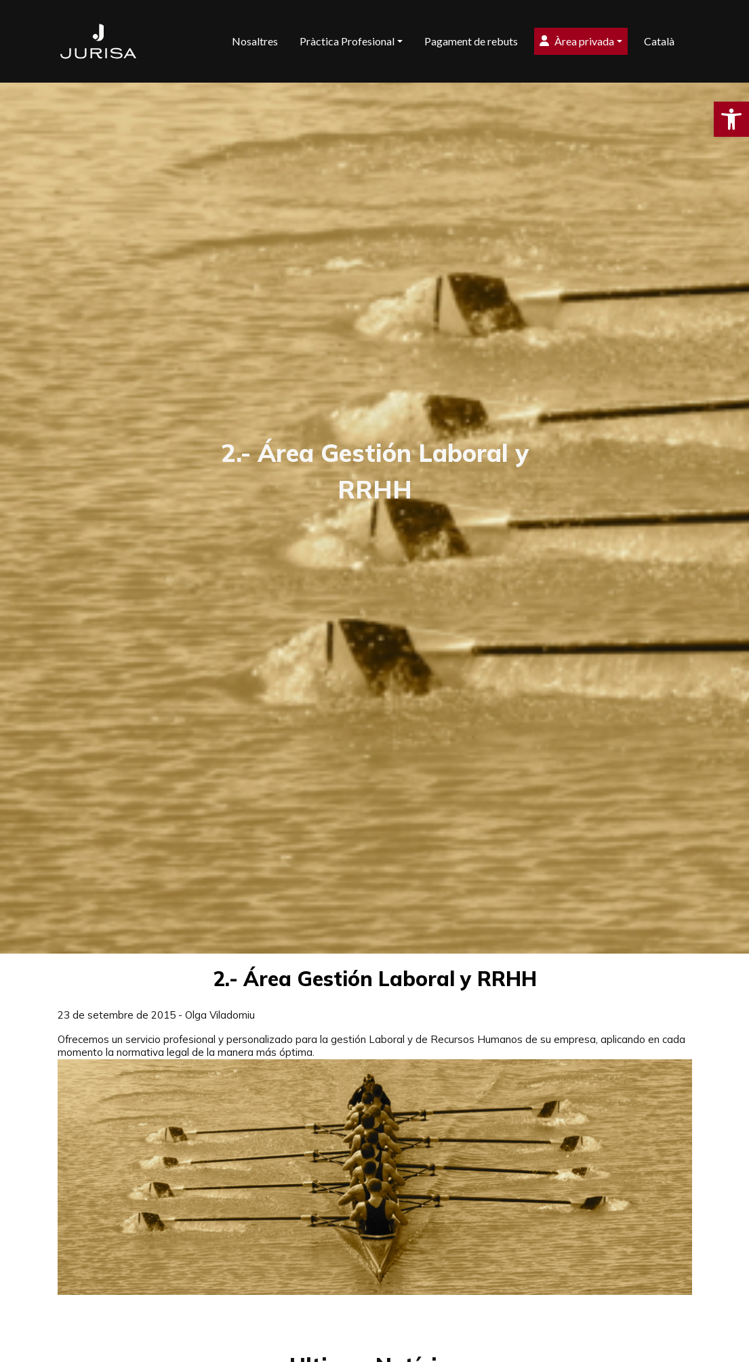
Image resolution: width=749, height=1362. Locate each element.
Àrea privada (577, 41)
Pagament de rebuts (471, 41)
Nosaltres (255, 41)
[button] (731, 119)
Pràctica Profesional (347, 41)
